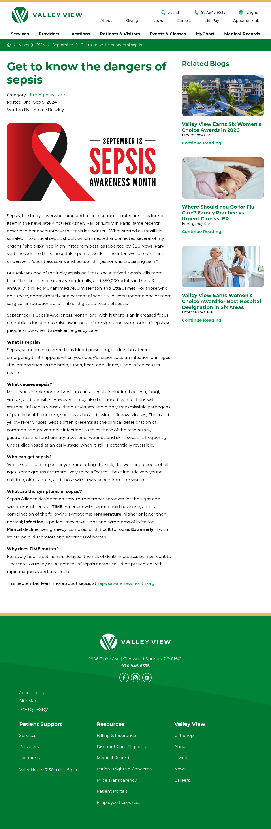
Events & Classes (168, 33)
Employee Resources (118, 802)
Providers (49, 33)
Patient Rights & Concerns (124, 768)
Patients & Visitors (120, 33)
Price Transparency (117, 780)
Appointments (246, 20)
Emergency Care (47, 94)
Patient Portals (112, 791)
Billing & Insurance (116, 735)
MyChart (205, 33)
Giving (132, 20)
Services (20, 33)
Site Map (28, 700)
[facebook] (124, 677)
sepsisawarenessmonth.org (126, 583)
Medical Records (242, 33)
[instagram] (135, 677)
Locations (79, 33)
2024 (40, 45)
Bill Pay (212, 20)
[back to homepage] (9, 45)
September (63, 45)
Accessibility (32, 692)
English (249, 12)
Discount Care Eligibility (122, 746)
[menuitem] (20, 34)
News (157, 20)
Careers (184, 20)
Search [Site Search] (170, 12)
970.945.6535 (209, 12)
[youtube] (147, 677)
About (106, 20)
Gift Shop (184, 735)
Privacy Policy (33, 709)
